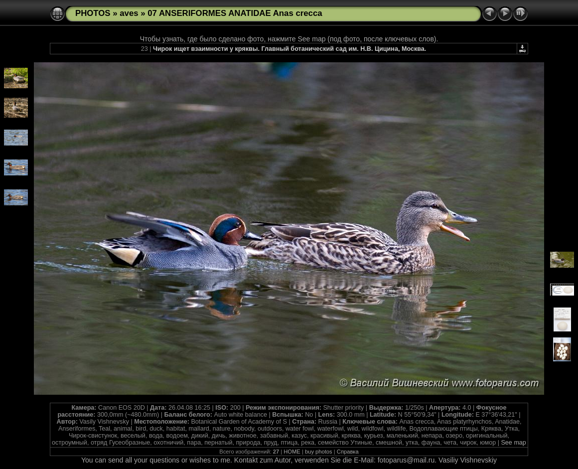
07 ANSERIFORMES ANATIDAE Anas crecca (234, 13)
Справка (348, 452)
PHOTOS (93, 13)
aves (129, 13)
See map (513, 442)
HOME (292, 452)
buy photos (318, 452)
